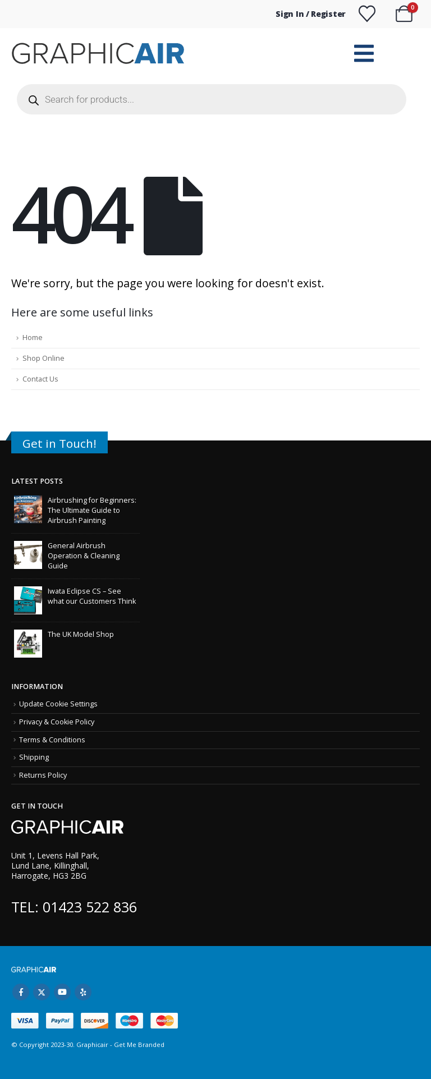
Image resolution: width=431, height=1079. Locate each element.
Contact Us (40, 379)
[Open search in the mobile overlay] (211, 99)
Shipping (34, 757)
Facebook (20, 992)
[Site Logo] (99, 53)
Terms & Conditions (52, 740)
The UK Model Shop (81, 634)
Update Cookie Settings (58, 704)
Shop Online (43, 358)
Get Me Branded (138, 1044)
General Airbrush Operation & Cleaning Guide (84, 556)
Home (32, 337)
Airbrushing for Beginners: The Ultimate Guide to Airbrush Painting (92, 510)
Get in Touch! (59, 443)
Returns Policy (43, 775)
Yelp (83, 992)
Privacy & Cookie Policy (56, 722)
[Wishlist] (367, 14)
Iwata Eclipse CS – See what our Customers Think (92, 596)
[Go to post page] (28, 508)
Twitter (41, 992)
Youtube (62, 992)
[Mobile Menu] (364, 53)
